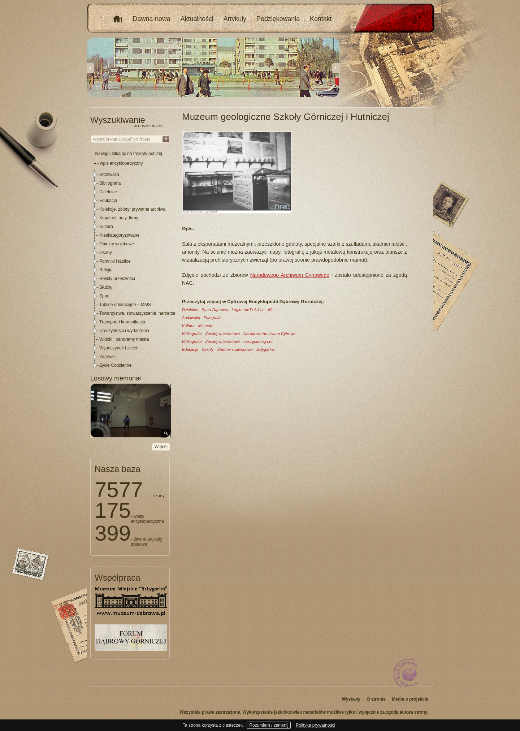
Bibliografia (110, 183)
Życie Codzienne (115, 365)
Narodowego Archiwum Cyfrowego (289, 275)
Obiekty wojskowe (116, 243)
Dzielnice (108, 191)
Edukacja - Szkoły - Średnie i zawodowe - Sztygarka (228, 349)
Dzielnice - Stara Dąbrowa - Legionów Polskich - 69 (227, 310)
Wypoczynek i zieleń (119, 348)
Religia (106, 269)
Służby (105, 287)
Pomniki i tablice (115, 261)
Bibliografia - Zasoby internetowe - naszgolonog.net (227, 341)
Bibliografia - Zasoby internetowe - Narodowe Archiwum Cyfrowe (238, 333)
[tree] (130, 270)
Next (335, 68)
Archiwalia (109, 174)
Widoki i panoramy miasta (124, 339)
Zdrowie (107, 356)
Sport (104, 295)
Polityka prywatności (315, 725)
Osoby (105, 252)
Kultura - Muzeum (197, 325)
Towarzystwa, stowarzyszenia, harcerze (137, 313)
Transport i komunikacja (122, 321)
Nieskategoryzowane (119, 235)
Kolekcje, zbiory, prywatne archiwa (132, 209)
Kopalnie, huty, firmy (118, 217)
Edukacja (108, 200)
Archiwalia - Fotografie (201, 317)
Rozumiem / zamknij (268, 725)
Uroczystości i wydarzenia (124, 330)
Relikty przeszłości (117, 278)
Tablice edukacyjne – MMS (125, 304)
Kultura (106, 226)
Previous (90, 68)
